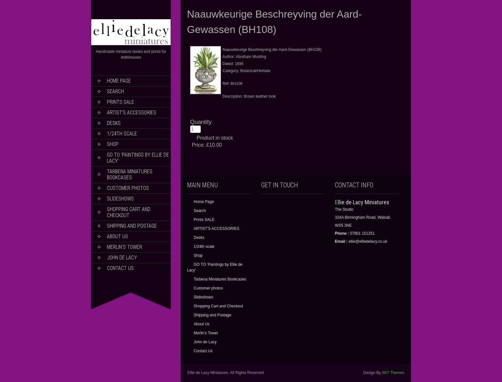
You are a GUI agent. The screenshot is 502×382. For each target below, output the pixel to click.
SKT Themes (393, 372)
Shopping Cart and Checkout (128, 212)
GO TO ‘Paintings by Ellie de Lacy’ (138, 158)
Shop (112, 144)
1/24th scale (122, 134)
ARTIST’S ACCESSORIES (131, 113)
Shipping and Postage (132, 226)
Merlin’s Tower (124, 247)
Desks (114, 123)
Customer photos (128, 188)
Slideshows (120, 199)
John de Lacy (122, 258)
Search (115, 91)
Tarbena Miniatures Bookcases (129, 174)
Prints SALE (120, 102)
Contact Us (120, 268)
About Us (117, 236)
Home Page (119, 81)
